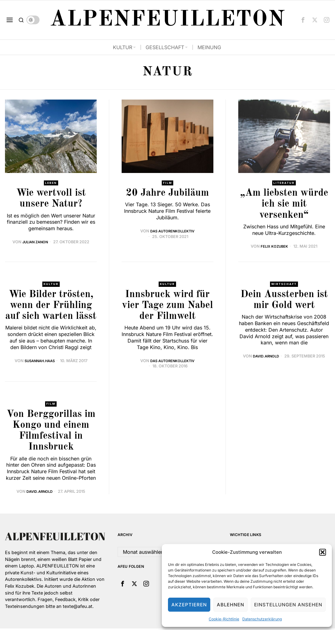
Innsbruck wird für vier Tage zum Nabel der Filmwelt (167, 307)
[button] (322, 552)
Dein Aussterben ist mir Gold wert (284, 301)
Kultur (51, 285)
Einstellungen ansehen (288, 605)
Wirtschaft (284, 285)
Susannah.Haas (39, 361)
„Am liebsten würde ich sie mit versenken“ (284, 205)
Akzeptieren (189, 605)
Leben (51, 183)
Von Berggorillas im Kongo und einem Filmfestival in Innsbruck (51, 432)
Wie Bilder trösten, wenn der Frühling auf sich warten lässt (50, 307)
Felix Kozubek (274, 247)
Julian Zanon (35, 242)
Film (167, 183)
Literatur (284, 183)
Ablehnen (230, 605)
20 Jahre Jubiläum (167, 194)
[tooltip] (303, 20)
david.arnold (266, 357)
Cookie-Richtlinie (224, 619)
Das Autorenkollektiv (172, 231)
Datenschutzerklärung (262, 619)
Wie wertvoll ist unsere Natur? (51, 199)
